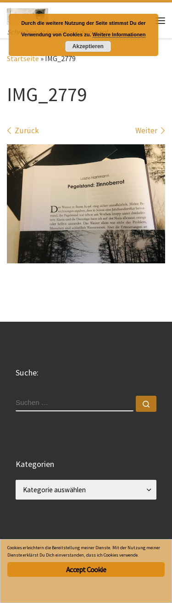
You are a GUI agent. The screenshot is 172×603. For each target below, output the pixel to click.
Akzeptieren (88, 46)
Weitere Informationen (119, 34)
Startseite (23, 58)
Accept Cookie (86, 569)
